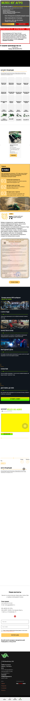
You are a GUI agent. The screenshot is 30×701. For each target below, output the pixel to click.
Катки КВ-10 (26, 119)
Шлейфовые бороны (26, 102)
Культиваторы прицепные (19, 93)
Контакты (3, 691)
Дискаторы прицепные (11, 84)
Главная (3, 684)
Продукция (3, 686)
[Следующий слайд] (29, 145)
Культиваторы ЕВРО (4, 102)
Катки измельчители (4, 119)
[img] (11, 80)
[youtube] (15, 617)
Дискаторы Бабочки (25, 84)
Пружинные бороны (18, 102)
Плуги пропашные (11, 111)
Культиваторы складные (26, 93)
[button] (8, 24)
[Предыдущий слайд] (0, 145)
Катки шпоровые (26, 111)
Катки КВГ (11, 119)
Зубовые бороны (11, 102)
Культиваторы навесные (11, 93)
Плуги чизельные (3, 111)
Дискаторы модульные (3, 93)
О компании (3, 688)
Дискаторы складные (19, 84)
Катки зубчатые (18, 111)
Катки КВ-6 (18, 119)
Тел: (2, 604)
